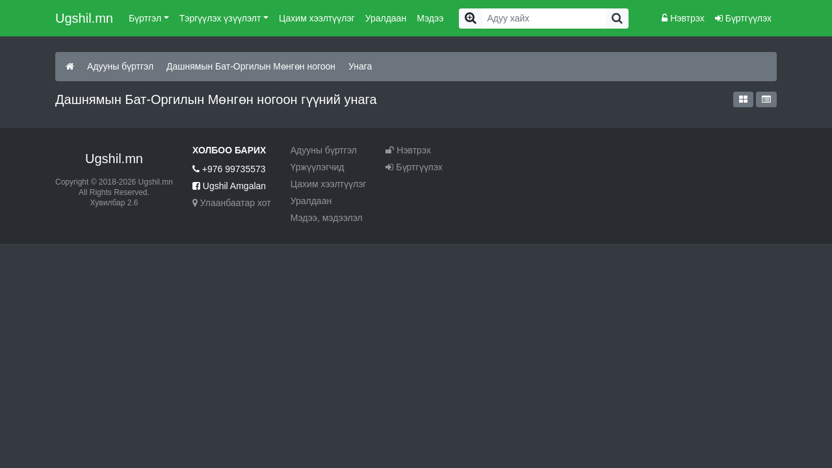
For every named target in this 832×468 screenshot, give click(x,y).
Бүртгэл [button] (145, 18)
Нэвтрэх (683, 18)
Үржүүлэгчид (317, 167)
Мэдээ (430, 18)
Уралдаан (385, 18)
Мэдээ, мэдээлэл (327, 218)
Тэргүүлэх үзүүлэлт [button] (220, 18)
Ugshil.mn (84, 18)
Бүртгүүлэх (743, 18)
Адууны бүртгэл (120, 66)
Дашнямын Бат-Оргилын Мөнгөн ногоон (250, 66)
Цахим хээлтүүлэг (317, 18)
